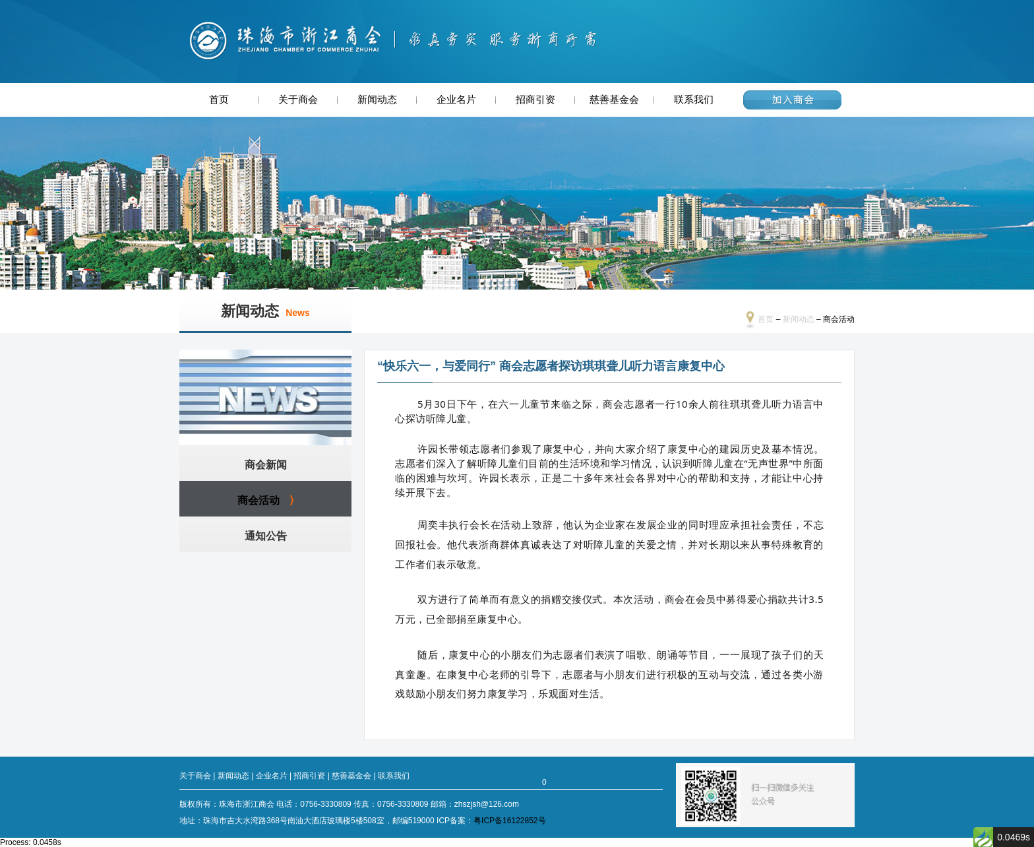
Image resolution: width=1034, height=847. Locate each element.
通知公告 (266, 536)
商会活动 (258, 500)
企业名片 (456, 99)
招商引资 (535, 99)
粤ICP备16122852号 (509, 820)
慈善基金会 (614, 99)
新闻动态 (377, 99)
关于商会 (298, 99)
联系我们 (694, 99)
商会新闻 (266, 464)
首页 (219, 99)
